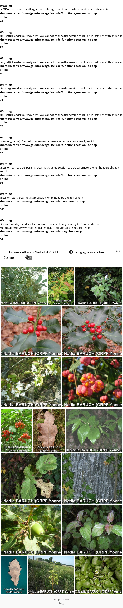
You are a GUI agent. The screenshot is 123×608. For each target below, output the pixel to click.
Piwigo (61, 603)
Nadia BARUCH (46, 252)
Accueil (14, 252)
